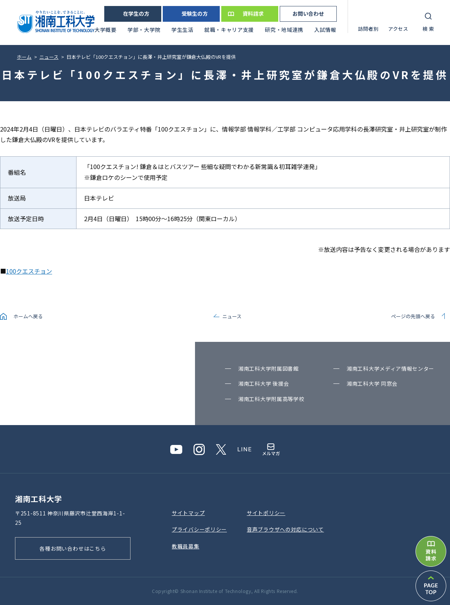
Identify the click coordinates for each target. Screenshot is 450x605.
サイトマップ (188, 513)
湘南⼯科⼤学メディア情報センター (390, 368)
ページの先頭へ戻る (413, 316)
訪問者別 (368, 28)
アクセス (398, 28)
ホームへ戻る (28, 316)
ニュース (232, 316)
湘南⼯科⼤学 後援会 (263, 383)
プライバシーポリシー (199, 529)
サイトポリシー (266, 513)
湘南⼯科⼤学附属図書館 (268, 368)
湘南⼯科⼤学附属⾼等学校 (271, 399)
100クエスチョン (29, 271)
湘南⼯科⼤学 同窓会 (372, 383)
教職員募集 (186, 546)
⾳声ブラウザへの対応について (285, 529)
